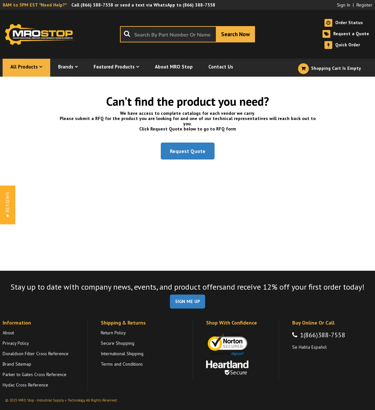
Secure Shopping (117, 343)
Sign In (343, 5)
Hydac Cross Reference (25, 385)
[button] (7, 205)
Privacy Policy (16, 343)
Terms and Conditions (122, 364)
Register (364, 5)
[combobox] (187, 34)
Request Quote (187, 151)
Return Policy (113, 333)
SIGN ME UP (187, 301)
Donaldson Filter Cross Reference (35, 354)
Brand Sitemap (17, 364)
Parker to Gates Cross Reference (35, 374)
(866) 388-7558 (97, 5)
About (8, 333)
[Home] (42, 34)
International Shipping (122, 354)
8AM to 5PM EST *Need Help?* (35, 5)
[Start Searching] (235, 34)
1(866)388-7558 (322, 335)
